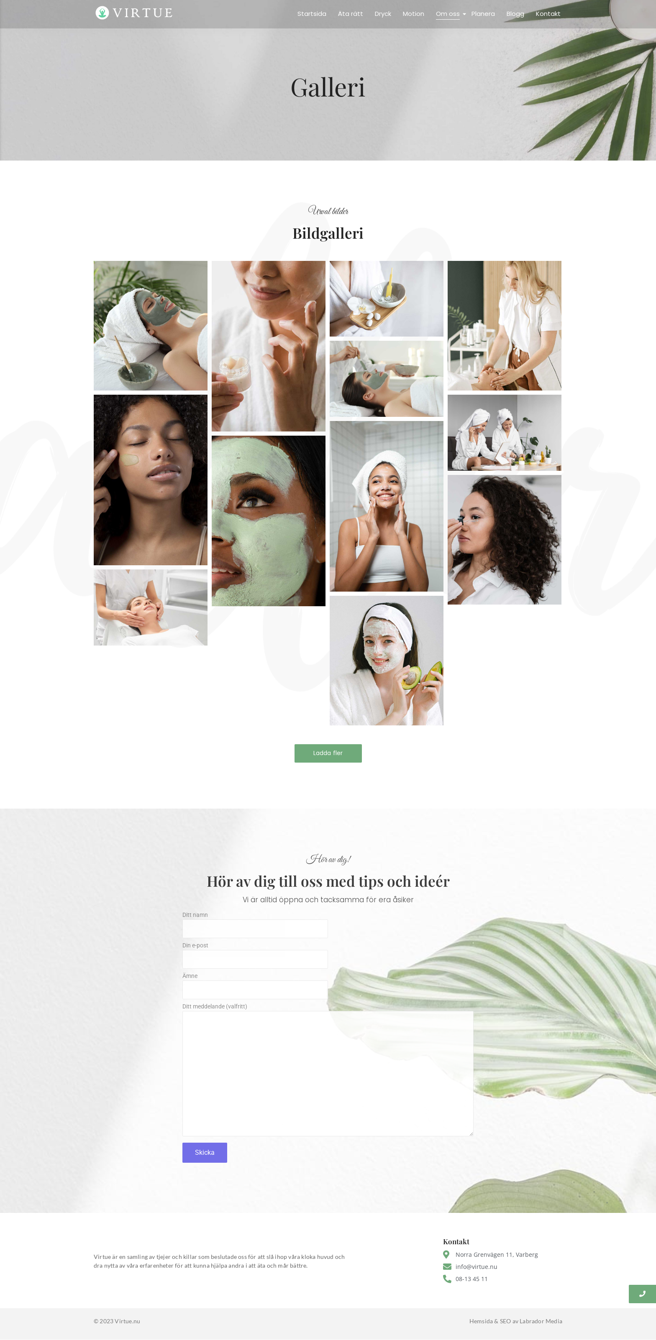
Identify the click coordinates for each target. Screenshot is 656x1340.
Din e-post (328, 957)
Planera (483, 13)
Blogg (515, 13)
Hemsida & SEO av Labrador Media (515, 1321)
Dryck (383, 13)
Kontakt (548, 13)
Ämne (328, 988)
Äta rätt (350, 13)
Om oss (448, 13)
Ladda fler (328, 753)
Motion (413, 13)
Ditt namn (328, 927)
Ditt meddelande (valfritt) (328, 1072)
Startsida (311, 13)
